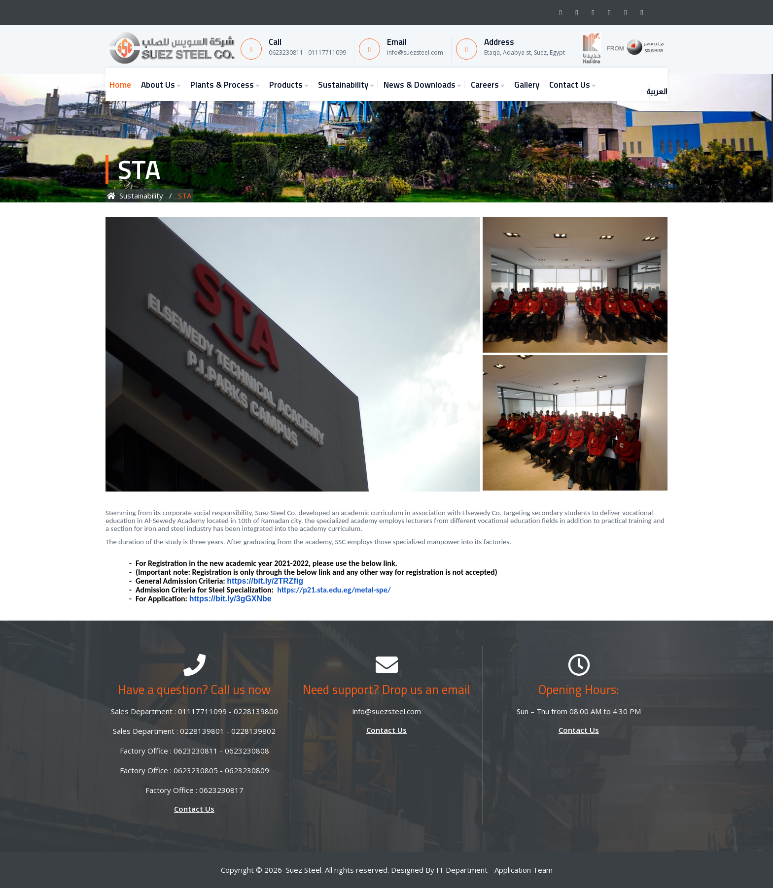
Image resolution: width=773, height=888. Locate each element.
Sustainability (343, 84)
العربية (643, 82)
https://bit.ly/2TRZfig (265, 581)
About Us (158, 84)
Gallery (526, 84)
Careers (485, 84)
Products (286, 84)
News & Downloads (420, 84)
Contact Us (569, 84)
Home (120, 84)
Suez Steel (303, 870)
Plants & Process (222, 84)
